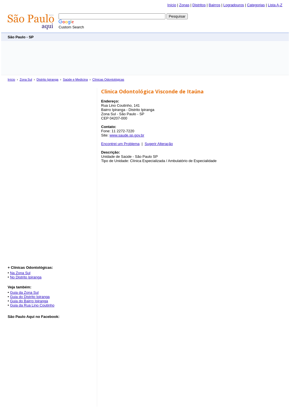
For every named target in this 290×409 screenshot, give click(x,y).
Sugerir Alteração (159, 144)
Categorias (256, 5)
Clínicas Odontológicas (108, 79)
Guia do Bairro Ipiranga (29, 301)
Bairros (214, 5)
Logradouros (233, 5)
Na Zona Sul (20, 273)
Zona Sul (26, 79)
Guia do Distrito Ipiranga (30, 297)
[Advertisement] (179, 37)
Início (171, 5)
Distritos (199, 5)
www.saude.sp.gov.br (127, 135)
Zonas (184, 5)
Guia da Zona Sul (24, 292)
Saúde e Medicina (75, 79)
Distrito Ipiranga (47, 79)
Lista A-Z (275, 5)
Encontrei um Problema (120, 144)
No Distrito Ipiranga (25, 277)
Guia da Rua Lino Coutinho (32, 305)
